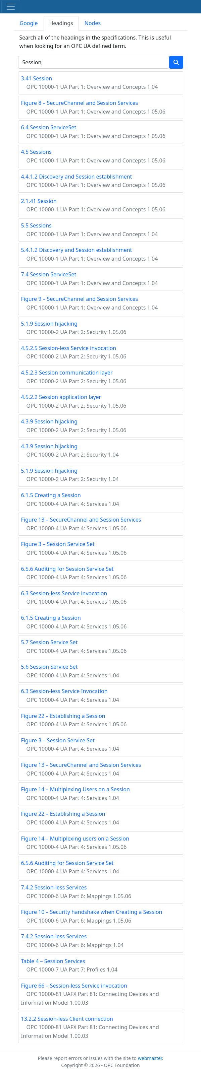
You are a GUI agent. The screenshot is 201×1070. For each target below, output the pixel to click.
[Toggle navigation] (10, 6)
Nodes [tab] (93, 23)
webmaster (150, 1058)
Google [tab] (29, 23)
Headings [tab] (61, 23)
